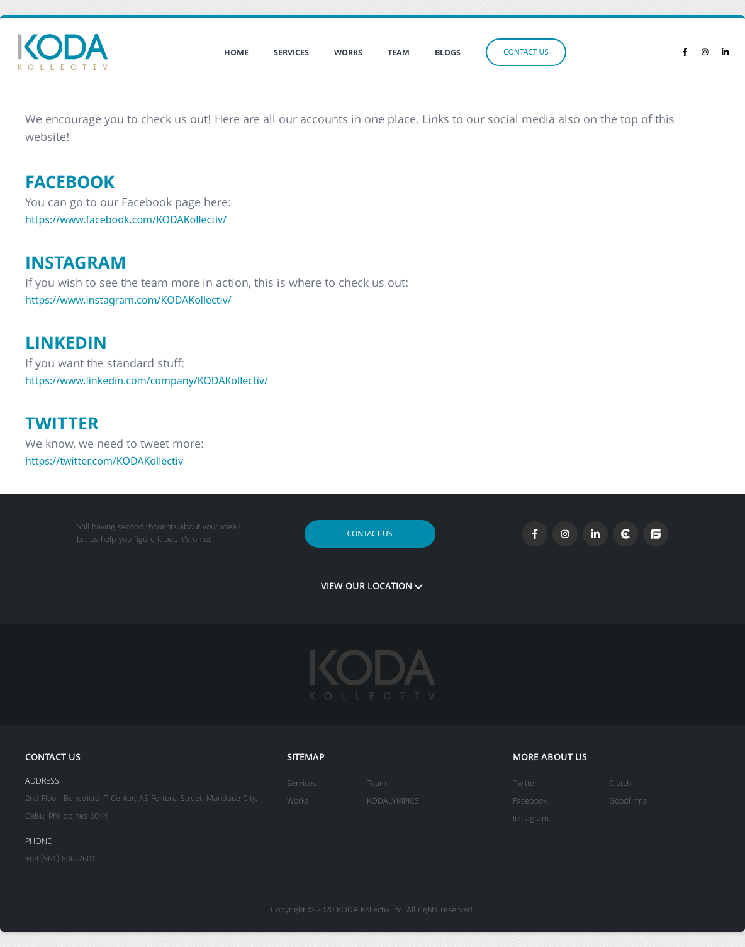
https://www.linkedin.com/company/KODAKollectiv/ (146, 380)
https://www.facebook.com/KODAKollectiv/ (126, 219)
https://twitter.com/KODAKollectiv (104, 461)
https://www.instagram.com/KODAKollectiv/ (128, 300)
